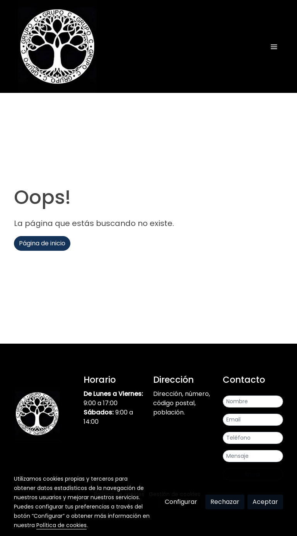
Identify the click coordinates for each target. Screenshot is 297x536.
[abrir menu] (274, 46)
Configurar (181, 501)
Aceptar (265, 501)
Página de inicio (42, 243)
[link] (57, 46)
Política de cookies (61, 525)
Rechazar (224, 501)
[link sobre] (44, 415)
